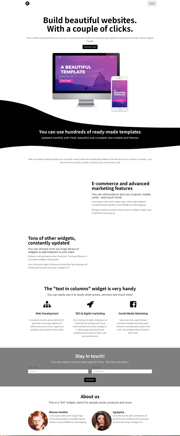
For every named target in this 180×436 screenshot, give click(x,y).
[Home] (27, 3)
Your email (96, 367)
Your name (33, 367)
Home (152, 3)
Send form (90, 380)
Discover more (90, 46)
